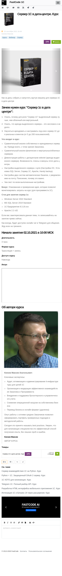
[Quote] (30, 522)
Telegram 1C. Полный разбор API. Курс (19, 484)
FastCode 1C (17, 2)
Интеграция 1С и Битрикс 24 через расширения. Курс (26, 493)
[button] (6, 507)
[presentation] (31, 528)
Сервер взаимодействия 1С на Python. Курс (21, 471)
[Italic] (7, 522)
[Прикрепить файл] (25, 522)
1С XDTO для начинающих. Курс (16, 480)
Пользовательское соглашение (40, 551)
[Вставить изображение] (22, 522)
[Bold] (4, 522)
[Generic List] (11, 522)
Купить (56, 42)
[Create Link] (18, 522)
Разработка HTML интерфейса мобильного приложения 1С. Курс (31, 488)
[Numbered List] (14, 522)
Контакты (23, 551)
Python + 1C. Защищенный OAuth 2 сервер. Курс (23, 475)
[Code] (33, 522)
